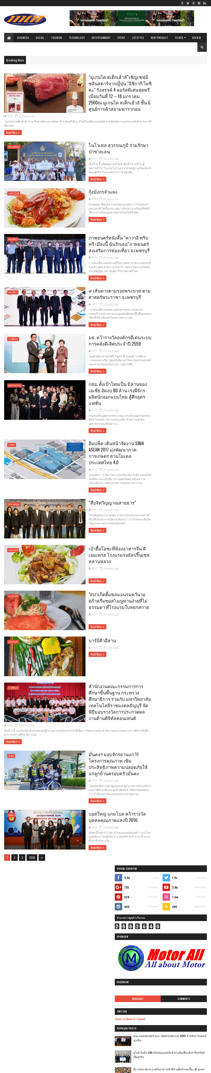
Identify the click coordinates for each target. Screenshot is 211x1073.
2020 (81, 911)
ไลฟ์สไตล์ (13, 78)
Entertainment (101, 37)
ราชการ (10, 891)
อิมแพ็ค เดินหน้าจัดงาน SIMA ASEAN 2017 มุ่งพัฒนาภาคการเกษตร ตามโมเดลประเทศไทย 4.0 (99, 447)
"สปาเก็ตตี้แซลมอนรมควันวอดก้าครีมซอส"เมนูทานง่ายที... (104, 1021)
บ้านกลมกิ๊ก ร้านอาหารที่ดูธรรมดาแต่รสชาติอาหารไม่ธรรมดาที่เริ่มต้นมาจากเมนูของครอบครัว (185, 287)
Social (40, 37)
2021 (80, 905)
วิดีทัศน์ (56, 956)
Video (53, 970)
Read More (11, 133)
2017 (80, 923)
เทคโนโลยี (13, 194)
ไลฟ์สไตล (11, 956)
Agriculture (11, 970)
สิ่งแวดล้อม (13, 147)
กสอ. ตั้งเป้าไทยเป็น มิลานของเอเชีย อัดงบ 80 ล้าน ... (108, 988)
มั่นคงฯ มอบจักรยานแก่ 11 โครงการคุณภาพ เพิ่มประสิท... (107, 1045)
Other (179, 37)
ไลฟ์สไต (10, 985)
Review (196, 37)
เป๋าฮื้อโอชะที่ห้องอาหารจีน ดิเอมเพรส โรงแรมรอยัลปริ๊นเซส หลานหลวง (101, 550)
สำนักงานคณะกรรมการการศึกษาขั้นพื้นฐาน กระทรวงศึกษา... (108, 1035)
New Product (159, 37)
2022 (81, 899)
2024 (81, 888)
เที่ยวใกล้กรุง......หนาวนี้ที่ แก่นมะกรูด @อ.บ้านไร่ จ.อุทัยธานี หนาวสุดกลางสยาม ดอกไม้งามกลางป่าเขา (176, 366)
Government (37, 927)
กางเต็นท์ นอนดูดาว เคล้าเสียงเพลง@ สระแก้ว (182, 417)
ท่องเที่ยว (12, 239)
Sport (121, 37)
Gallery (9, 963)
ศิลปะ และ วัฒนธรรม (32, 978)
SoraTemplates (23, 1067)
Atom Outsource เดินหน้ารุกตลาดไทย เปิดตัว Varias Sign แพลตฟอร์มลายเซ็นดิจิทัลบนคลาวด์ (185, 402)
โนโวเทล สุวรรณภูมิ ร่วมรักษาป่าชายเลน (103, 149)
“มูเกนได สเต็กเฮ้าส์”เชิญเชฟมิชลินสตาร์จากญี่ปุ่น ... (108, 941)
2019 (80, 917)
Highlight (161, 196)
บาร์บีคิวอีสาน (84, 634)
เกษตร (11, 439)
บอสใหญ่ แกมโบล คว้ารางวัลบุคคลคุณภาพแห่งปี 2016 (99, 812)
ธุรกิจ (33, 877)
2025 (81, 882)
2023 (81, 894)
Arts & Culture (34, 956)
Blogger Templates (57, 1067)
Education (27, 942)
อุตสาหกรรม (14, 386)
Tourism (56, 37)
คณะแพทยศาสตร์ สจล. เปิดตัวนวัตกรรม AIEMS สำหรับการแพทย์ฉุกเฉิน (184, 237)
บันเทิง (9, 899)
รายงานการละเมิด (155, 938)
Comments (191, 196)
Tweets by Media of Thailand (161, 216)
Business (23, 37)
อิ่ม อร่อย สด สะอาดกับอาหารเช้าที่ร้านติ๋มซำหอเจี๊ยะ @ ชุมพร (185, 269)
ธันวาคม (87, 934)
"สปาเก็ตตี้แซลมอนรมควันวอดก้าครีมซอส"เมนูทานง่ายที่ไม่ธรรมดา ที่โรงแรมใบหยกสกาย (101, 595)
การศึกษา (13, 339)
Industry (10, 949)
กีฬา (49, 891)
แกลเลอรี (13, 545)
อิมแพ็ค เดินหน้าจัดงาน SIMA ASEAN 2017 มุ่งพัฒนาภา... (108, 997)
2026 (81, 876)
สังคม (11, 750)
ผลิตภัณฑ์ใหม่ (13, 884)
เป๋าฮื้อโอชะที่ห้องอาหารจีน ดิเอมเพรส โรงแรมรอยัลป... (108, 1012)
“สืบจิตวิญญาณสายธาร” (94, 497)
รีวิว (8, 942)
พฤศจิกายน (88, 1053)
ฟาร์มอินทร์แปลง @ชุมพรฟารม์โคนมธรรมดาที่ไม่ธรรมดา (183, 383)
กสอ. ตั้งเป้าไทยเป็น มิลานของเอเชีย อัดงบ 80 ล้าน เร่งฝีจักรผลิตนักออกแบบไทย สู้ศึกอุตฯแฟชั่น (103, 391)
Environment (34, 970)
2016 (80, 928)
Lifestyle (138, 37)
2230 (32, 853)
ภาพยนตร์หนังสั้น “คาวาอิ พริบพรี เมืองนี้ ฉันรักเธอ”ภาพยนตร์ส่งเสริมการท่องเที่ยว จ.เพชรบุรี (101, 244)
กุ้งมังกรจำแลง (85, 192)
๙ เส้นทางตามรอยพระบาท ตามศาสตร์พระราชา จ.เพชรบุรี (102, 294)
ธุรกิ (8, 978)
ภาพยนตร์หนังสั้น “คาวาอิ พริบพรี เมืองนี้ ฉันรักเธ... (108, 961)
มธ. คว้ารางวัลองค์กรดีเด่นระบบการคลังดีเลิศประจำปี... (109, 979)
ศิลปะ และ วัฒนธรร (34, 963)
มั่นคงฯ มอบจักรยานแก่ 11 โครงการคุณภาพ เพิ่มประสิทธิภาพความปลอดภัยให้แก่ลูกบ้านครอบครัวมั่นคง (103, 758)
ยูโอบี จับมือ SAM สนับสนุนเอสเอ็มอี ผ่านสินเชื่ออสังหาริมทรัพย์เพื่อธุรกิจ (185, 252)
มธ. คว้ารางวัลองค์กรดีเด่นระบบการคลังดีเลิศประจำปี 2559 (102, 341)
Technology (77, 37)
